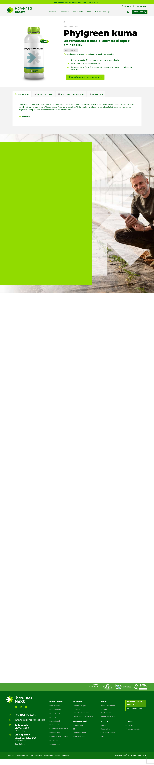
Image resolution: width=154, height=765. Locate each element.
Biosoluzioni (56, 702)
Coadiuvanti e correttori (58, 729)
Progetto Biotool (79, 736)
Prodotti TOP (54, 733)
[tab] (22, 94)
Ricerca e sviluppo (108, 706)
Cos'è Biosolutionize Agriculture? (70, 2)
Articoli (103, 725)
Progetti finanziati (108, 716)
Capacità (104, 709)
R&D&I (104, 702)
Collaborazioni (106, 713)
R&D (102, 736)
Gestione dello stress (75, 54)
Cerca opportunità (132, 729)
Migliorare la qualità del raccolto (100, 54)
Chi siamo (77, 709)
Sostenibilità (80, 722)
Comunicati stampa (108, 733)
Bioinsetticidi (54, 721)
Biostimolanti (70, 50)
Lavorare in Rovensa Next (83, 716)
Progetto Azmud (79, 733)
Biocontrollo (54, 740)
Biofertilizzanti (55, 710)
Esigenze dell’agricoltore (58, 736)
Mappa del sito (36, 755)
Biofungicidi (54, 725)
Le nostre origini (79, 706)
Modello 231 (48, 755)
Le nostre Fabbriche (81, 713)
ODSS (75, 729)
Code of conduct (62, 755)
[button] (128, 12)
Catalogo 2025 (54, 744)
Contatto (130, 722)
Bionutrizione (54, 713)
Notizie (104, 722)
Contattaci (129, 725)
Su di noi (77, 702)
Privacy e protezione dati (18, 755)
